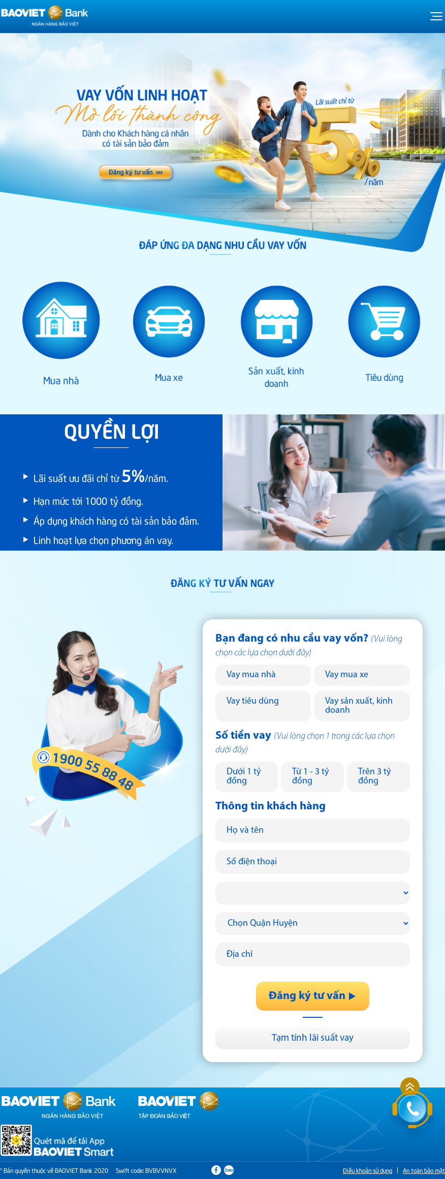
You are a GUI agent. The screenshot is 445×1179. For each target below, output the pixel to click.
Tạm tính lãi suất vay (313, 1038)
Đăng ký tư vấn (313, 996)
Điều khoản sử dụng (367, 1170)
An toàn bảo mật (424, 1170)
